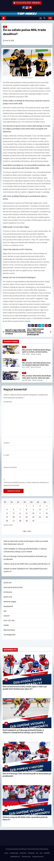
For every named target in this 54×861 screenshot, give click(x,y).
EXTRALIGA (8, 592)
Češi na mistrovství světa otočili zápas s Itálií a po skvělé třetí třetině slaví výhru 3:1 (25, 688)
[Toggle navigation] (40, 18)
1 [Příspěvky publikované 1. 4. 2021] (26, 506)
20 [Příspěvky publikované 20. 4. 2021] (14, 517)
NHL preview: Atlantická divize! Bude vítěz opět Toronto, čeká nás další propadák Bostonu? (36, 378)
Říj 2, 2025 (26, 367)
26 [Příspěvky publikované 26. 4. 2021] (7, 521)
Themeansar (44, 849)
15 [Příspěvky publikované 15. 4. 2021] (26, 513)
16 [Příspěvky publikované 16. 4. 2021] (33, 513)
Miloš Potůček (35, 367)
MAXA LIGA (8, 597)
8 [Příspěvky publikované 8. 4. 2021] (26, 509)
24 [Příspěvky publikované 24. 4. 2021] (40, 517)
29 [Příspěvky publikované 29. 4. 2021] (27, 521)
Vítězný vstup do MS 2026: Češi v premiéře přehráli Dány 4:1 (27, 564)
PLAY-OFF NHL (9, 620)
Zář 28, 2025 (26, 380)
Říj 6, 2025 (26, 354)
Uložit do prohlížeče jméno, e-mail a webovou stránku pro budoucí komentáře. (26, 483)
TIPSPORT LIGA (26, 857)
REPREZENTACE (15, 857)
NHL (5, 26)
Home (6, 853)
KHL (37, 853)
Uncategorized (9, 634)
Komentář (8, 402)
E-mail (7, 455)
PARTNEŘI (47, 853)
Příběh (6, 625)
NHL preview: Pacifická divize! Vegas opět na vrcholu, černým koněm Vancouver (36, 352)
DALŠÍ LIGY (8, 583)
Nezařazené (8, 606)
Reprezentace (9, 630)
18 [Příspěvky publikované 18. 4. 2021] (47, 513)
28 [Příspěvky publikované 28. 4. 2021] (20, 521)
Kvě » (29, 531)
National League (10, 601)
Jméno (7, 443)
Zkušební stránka (37, 857)
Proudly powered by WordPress (16, 849)
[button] (45, 18)
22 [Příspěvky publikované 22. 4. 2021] (27, 517)
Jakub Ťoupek (35, 354)
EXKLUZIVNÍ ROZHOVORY (13, 587)
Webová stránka (10, 467)
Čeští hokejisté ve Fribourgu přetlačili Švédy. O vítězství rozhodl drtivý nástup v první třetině (23, 731)
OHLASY (7, 616)
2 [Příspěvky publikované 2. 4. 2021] (33, 506)
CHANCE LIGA (14, 853)
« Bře (24, 531)
